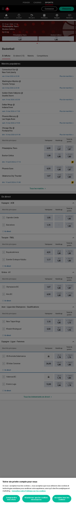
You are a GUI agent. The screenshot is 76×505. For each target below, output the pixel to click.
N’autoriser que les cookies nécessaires (36, 499)
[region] (38, 491)
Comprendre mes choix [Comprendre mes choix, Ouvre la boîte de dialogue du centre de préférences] (11, 499)
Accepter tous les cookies (61, 499)
